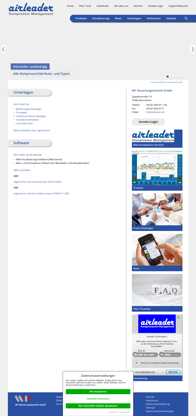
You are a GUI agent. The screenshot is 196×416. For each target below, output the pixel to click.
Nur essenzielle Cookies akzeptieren (98, 406)
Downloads (103, 5)
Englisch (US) (186, 10)
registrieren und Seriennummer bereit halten (38, 181)
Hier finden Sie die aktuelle (28, 154)
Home (70, 5)
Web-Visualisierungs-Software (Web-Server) (39, 159)
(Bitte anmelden (22, 170)
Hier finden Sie (21, 104)
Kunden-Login (155, 5)
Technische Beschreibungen (31, 116)
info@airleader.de (155, 112)
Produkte (81, 18)
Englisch (180, 10)
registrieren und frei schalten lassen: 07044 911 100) (41, 193)
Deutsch (175, 10)
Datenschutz (124, 412)
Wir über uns (121, 5)
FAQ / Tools (85, 5)
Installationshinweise (27, 119)
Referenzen (154, 18)
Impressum (113, 412)
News (118, 18)
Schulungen (134, 18)
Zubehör (171, 18)
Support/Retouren (178, 5)
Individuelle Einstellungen (98, 399)
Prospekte (21, 112)
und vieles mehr (24, 123)
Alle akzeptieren (98, 391)
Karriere (138, 5)
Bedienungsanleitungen (28, 109)
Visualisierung (100, 18)
